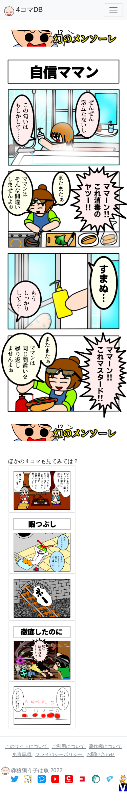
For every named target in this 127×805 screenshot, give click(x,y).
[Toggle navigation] (113, 10)
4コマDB (23, 11)
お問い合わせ (100, 754)
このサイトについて (27, 746)
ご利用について (69, 746)
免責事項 (22, 754)
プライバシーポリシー (59, 754)
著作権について (105, 746)
